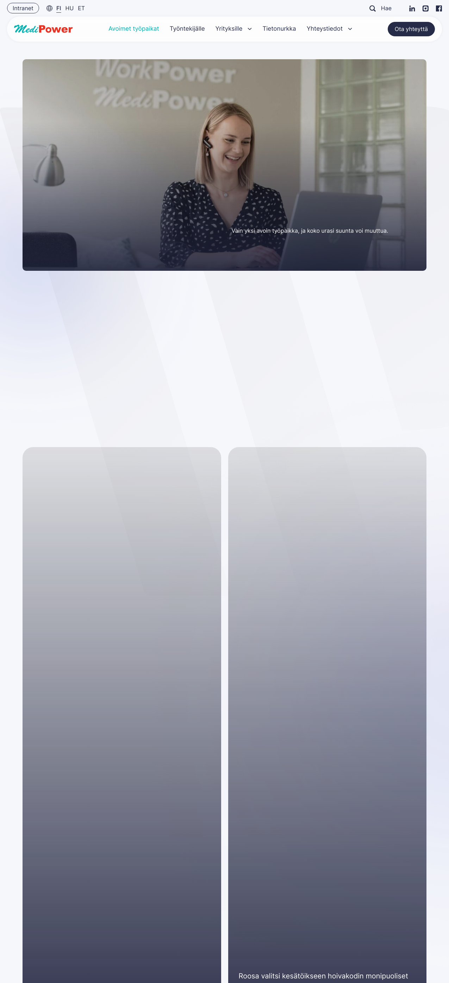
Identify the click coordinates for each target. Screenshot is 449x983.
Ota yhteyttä (411, 27)
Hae (380, 8)
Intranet (23, 8)
